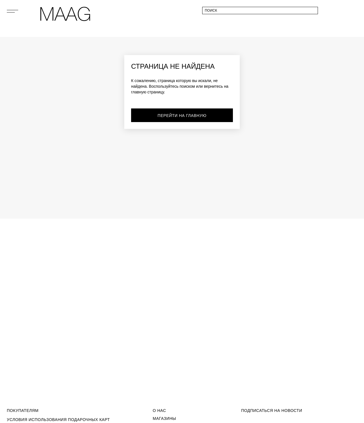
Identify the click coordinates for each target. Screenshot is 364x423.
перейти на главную (182, 115)
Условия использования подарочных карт (58, 419)
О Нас (159, 410)
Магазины (164, 418)
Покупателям (22, 410)
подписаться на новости (271, 410)
